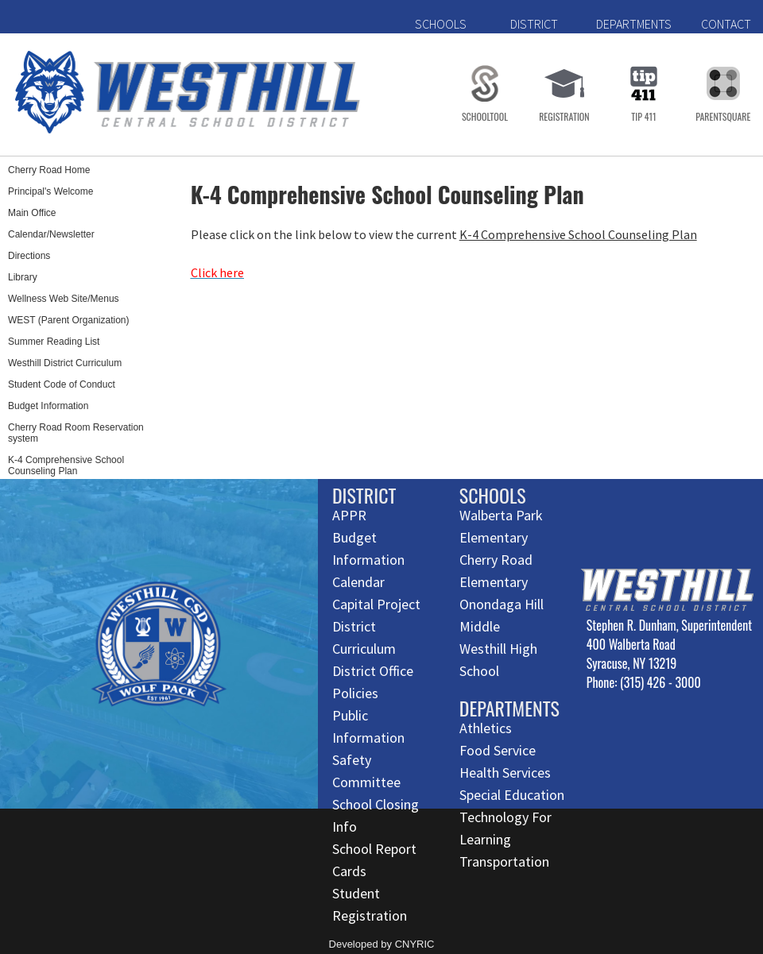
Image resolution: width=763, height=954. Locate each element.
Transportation (504, 861)
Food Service (497, 750)
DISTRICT (534, 24)
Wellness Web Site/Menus (63, 298)
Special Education (511, 795)
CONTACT (726, 24)
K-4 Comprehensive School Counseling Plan (66, 465)
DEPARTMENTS (634, 24)
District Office (372, 671)
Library (22, 277)
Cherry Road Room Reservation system (76, 433)
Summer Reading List (53, 341)
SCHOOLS (441, 24)
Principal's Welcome (50, 191)
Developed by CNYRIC (382, 944)
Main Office (32, 212)
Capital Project (376, 604)
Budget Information (48, 405)
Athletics (485, 728)
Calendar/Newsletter (51, 234)
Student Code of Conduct (61, 384)
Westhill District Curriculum (65, 363)
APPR (349, 515)
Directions (29, 255)
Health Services (505, 772)
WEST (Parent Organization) (69, 320)
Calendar (358, 582)
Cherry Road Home (49, 170)
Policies (355, 693)
